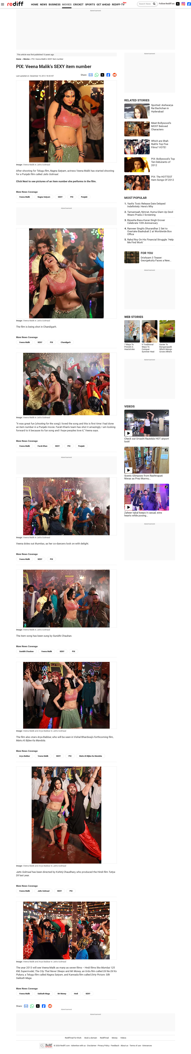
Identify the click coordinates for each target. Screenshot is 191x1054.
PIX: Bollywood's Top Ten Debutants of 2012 (163, 162)
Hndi (76, 994)
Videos (123, 1038)
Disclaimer (91, 1045)
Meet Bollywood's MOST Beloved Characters (161, 126)
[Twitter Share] (102, 75)
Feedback (115, 1045)
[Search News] (153, 4)
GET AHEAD (103, 4)
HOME (34, 4)
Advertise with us (78, 1045)
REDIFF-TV (118, 4)
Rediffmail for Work (73, 1038)
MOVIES (66, 4)
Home (18, 59)
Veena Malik (24, 197)
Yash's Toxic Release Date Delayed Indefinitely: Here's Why (146, 205)
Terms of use (135, 1045)
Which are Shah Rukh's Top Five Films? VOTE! (159, 144)
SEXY (60, 197)
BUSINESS (54, 4)
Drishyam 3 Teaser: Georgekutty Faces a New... (156, 259)
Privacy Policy (103, 1045)
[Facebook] (189, 4)
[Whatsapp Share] (96, 75)
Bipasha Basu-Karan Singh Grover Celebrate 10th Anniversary (146, 221)
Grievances (147, 1045)
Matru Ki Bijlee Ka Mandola (90, 756)
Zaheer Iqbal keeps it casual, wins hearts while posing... (143, 514)
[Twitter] (178, 4)
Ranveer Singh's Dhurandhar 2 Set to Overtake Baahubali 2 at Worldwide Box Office (149, 231)
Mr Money (62, 994)
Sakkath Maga (44, 994)
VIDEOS (129, 406)
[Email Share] (90, 75)
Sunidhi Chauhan (26, 651)
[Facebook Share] (108, 75)
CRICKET (78, 4)
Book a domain (90, 1038)
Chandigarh (66, 342)
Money (114, 1038)
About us (124, 1045)
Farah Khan (42, 446)
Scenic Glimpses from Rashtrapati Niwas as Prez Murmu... (143, 477)
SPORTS (90, 4)
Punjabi (84, 197)
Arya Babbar (24, 756)
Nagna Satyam (44, 197)
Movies (26, 59)
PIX (71, 197)
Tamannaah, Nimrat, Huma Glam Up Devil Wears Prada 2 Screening (150, 213)
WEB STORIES (133, 317)
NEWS (43, 4)
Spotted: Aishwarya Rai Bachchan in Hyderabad (162, 108)
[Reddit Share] (114, 75)
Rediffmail (104, 1038)
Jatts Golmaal (43, 891)
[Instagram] (183, 4)
